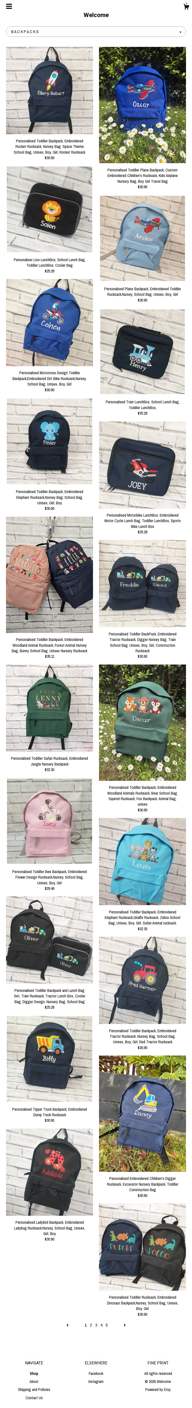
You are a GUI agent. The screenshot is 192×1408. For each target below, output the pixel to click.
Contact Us (34, 1397)
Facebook (96, 1373)
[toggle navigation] (9, 6)
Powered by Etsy (158, 1389)
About (34, 1381)
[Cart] (186, 7)
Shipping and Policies (34, 1389)
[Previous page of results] (68, 1325)
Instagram (96, 1381)
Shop (34, 1373)
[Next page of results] (125, 1325)
